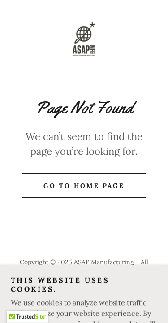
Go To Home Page (84, 186)
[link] (84, 39)
